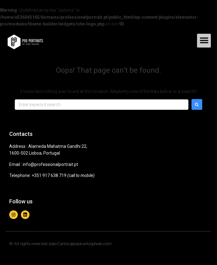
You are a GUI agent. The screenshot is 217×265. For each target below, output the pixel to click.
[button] (204, 41)
